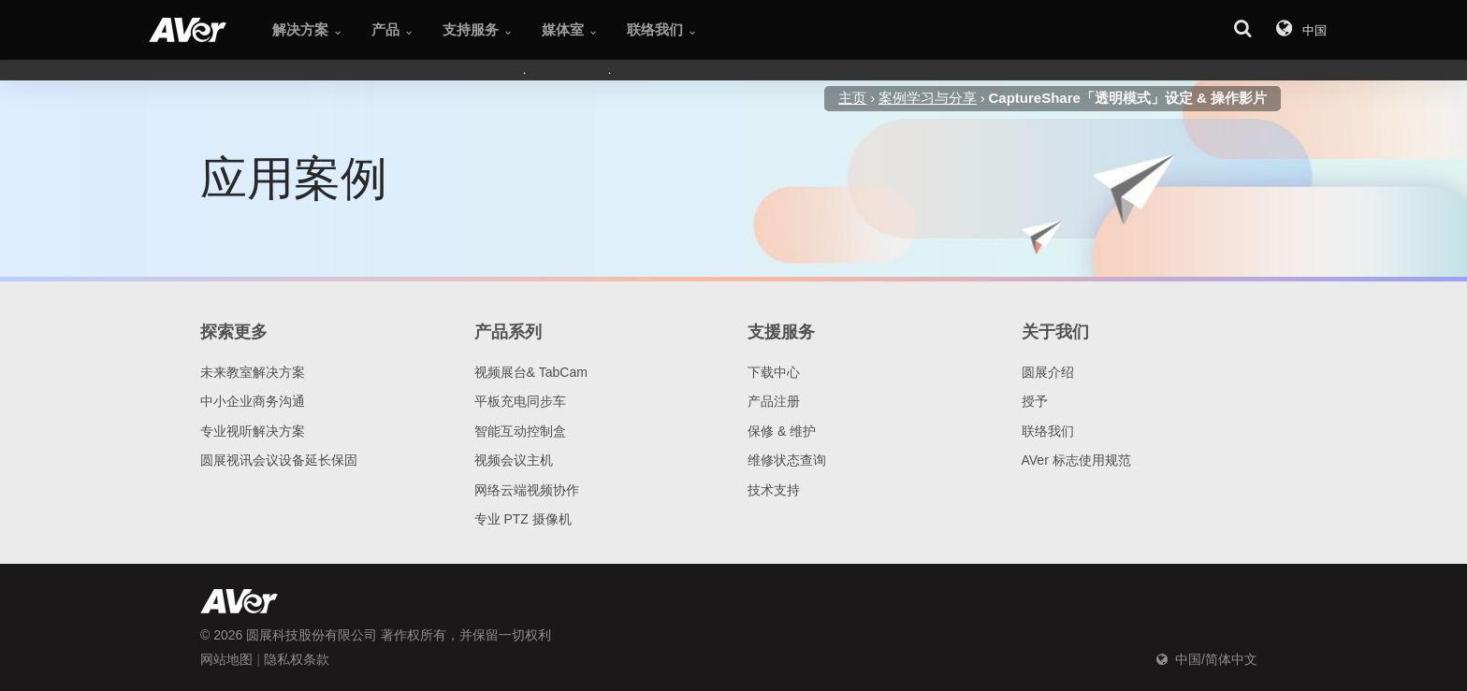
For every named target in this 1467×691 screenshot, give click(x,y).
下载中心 (774, 372)
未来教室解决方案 (252, 372)
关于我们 (1055, 332)
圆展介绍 (1048, 372)
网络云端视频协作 (526, 489)
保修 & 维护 (782, 431)
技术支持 (774, 489)
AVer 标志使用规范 (1076, 460)
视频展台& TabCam (531, 372)
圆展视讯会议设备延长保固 (278, 460)
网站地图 (226, 659)
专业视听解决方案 (252, 431)
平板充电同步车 (520, 401)
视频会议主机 (513, 460)
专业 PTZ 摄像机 (523, 518)
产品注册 (774, 401)
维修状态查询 (787, 460)
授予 (1035, 401)
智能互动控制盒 (520, 431)
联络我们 (1048, 431)
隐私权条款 (296, 659)
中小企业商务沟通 (252, 401)
